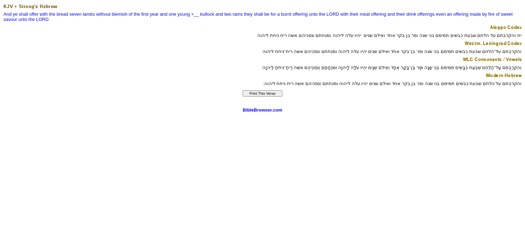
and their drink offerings (411, 14)
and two (223, 14)
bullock (207, 14)
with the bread (54, 14)
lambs (89, 14)
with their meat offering (363, 14)
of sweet (504, 14)
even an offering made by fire (465, 14)
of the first (139, 14)
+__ (195, 14)
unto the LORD (324, 14)
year (154, 14)
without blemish (112, 14)
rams (238, 14)
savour (10, 19)
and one (168, 14)
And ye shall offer (20, 14)
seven (75, 14)
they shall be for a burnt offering (276, 14)
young (183, 14)
